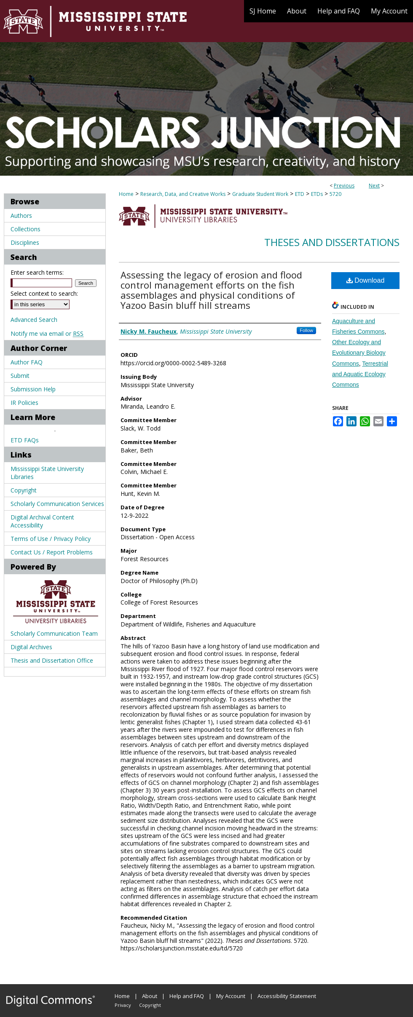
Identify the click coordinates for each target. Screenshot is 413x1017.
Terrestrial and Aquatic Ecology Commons (360, 374)
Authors (21, 215)
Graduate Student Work (260, 194)
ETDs (317, 194)
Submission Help (33, 389)
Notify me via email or (47, 333)
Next (374, 185)
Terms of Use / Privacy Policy (51, 539)
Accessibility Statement (286, 996)
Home (126, 194)
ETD (299, 194)
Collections (25, 229)
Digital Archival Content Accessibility (42, 521)
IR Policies (24, 403)
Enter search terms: (37, 272)
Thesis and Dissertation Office (52, 660)
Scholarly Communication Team (54, 633)
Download (365, 280)
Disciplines (25, 242)
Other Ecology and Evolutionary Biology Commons (359, 353)
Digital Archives (31, 647)
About (149, 996)
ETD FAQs (25, 440)
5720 (335, 194)
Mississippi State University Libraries (47, 473)
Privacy (123, 1005)
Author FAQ (27, 362)
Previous (344, 185)
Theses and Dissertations (332, 242)
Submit (20, 376)
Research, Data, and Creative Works (182, 194)
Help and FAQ (186, 996)
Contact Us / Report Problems (52, 552)
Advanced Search (34, 320)
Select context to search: (44, 293)
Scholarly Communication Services (57, 504)
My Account (230, 996)
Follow (306, 330)
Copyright (24, 490)
